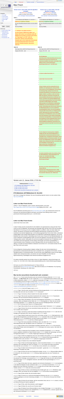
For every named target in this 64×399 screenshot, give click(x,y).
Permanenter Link (5, 37)
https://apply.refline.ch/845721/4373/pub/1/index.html (25, 207)
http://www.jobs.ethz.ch (27, 266)
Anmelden (60, 0)
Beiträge (30, 12)
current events (5, 16)
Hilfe (3, 20)
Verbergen (31, 183)
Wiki (20, 12)
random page (4, 19)
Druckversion (4, 36)
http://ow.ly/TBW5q (18, 196)
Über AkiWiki (28, 396)
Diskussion (24, 12)
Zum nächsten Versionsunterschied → (49, 15)
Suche (1, 23)
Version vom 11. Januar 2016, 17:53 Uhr (49, 9)
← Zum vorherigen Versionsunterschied (26, 15)
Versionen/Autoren (40, 2)
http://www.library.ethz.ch (37, 210)
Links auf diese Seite (6, 30)
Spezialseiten (4, 34)
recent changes (5, 17)
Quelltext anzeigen (49, 11)
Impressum (36, 396)
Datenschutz (21, 396)
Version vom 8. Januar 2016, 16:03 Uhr (23, 9)
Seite (15, 2)
